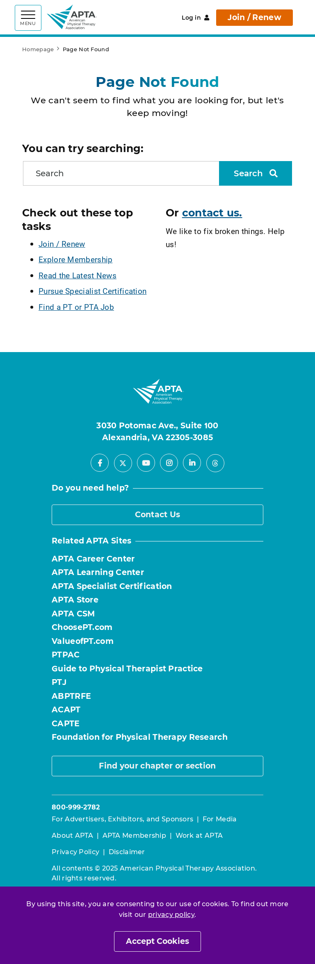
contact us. (212, 213)
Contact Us (157, 514)
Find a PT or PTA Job (76, 307)
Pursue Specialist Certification (92, 291)
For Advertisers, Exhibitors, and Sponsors (122, 819)
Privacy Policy (75, 852)
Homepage (38, 49)
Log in (195, 17)
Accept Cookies (157, 941)
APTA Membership (135, 835)
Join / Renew (254, 17)
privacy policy (171, 915)
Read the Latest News (77, 275)
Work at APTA (199, 835)
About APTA (72, 835)
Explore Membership (75, 259)
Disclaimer (127, 852)
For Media (220, 819)
